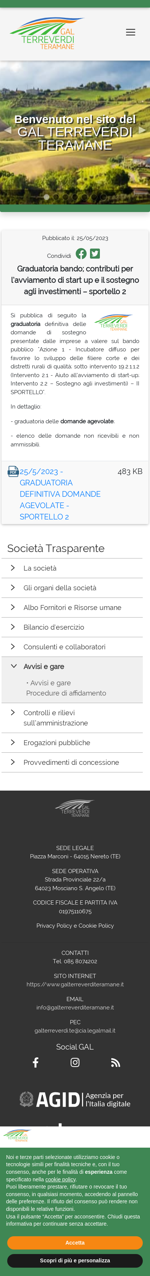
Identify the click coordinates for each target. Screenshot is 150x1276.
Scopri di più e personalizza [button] (75, 1260)
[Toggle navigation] (130, 32)
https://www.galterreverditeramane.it (75, 984)
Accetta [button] (75, 1243)
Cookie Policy (96, 925)
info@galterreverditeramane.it (75, 1007)
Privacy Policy (54, 925)
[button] (7, 128)
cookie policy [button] (61, 1179)
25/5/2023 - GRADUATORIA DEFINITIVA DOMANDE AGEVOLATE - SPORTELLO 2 (60, 494)
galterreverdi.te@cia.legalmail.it (75, 1030)
